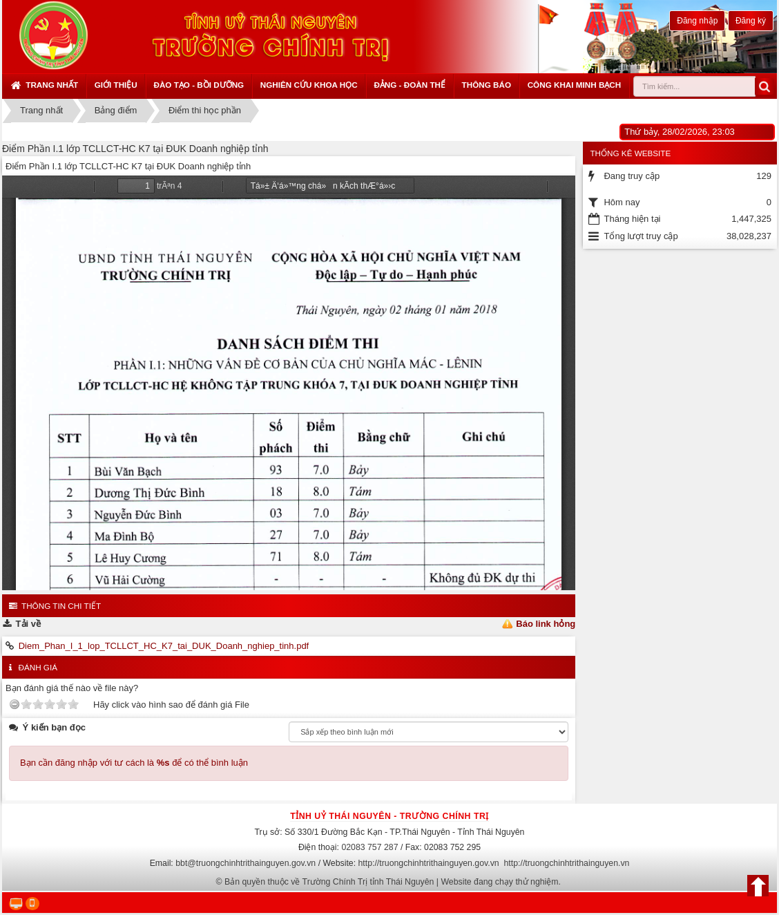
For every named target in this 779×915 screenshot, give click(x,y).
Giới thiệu (116, 84)
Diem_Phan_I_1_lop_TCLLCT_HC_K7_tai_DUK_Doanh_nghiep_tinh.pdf (164, 646)
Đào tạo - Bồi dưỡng (198, 84)
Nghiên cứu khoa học (309, 84)
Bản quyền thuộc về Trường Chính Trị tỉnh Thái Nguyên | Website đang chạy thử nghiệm (391, 882)
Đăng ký (750, 21)
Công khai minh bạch (575, 84)
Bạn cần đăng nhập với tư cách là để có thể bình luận (134, 762)
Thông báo (486, 84)
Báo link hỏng (545, 624)
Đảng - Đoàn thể (409, 84)
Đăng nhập (697, 21)
